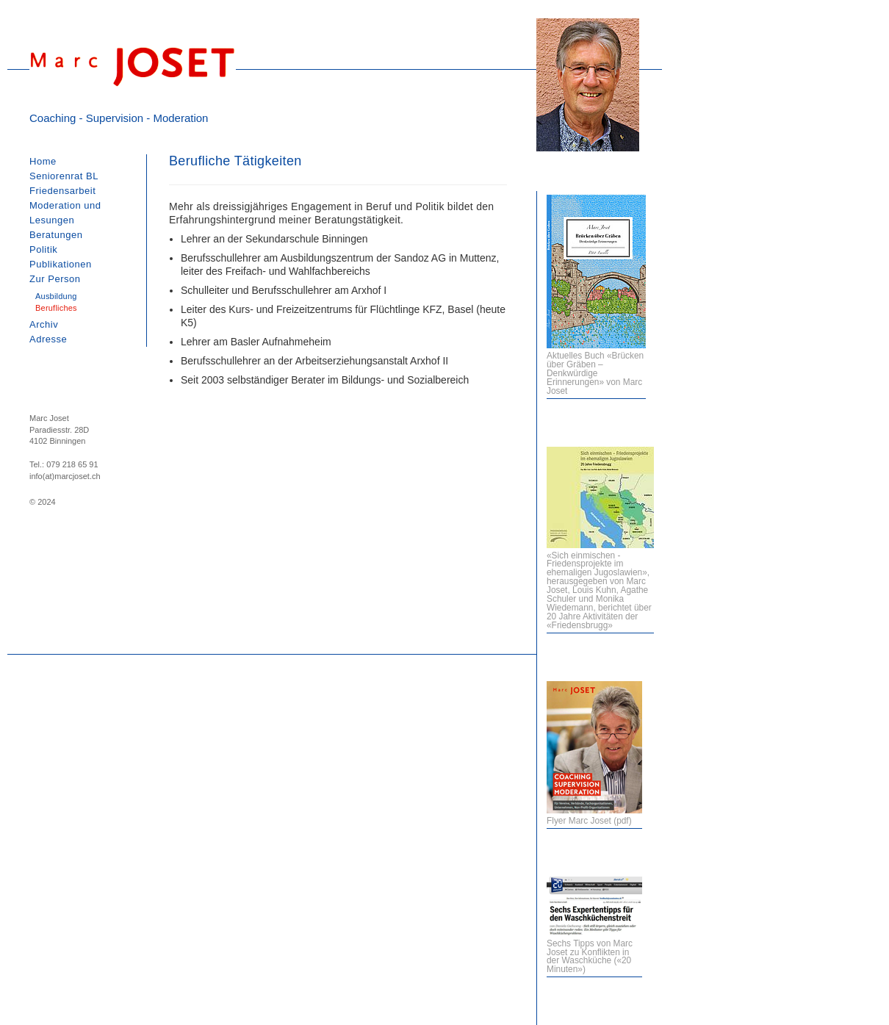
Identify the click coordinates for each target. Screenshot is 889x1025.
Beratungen (55, 234)
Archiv (43, 324)
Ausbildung (56, 296)
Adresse (48, 339)
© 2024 (42, 501)
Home (43, 161)
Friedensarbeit (62, 190)
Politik (43, 249)
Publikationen (60, 264)
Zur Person (55, 278)
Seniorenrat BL (63, 175)
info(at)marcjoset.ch (65, 476)
